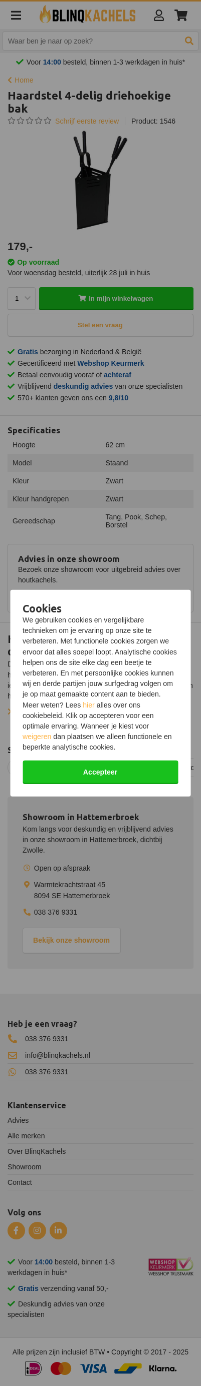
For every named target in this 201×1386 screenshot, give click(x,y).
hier (89, 705)
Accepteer (100, 772)
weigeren (37, 737)
